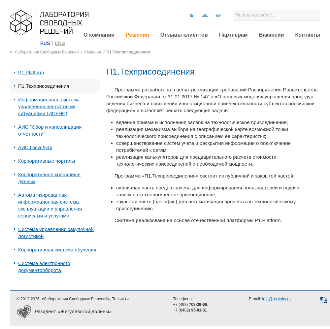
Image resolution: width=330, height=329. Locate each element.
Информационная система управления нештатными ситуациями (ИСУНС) (49, 106)
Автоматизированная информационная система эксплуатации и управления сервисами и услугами (50, 205)
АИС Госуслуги (35, 147)
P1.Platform (31, 72)
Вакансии (271, 35)
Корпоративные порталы (46, 161)
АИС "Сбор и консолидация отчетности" (50, 130)
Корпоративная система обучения (57, 249)
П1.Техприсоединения (128, 52)
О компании (99, 35)
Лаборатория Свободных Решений (47, 52)
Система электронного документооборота (44, 266)
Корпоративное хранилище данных (49, 178)
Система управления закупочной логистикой (56, 232)
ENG (60, 43)
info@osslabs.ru (276, 299)
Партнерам (233, 35)
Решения (137, 35)
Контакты (307, 35)
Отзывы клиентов (184, 35)
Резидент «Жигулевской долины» (73, 311)
